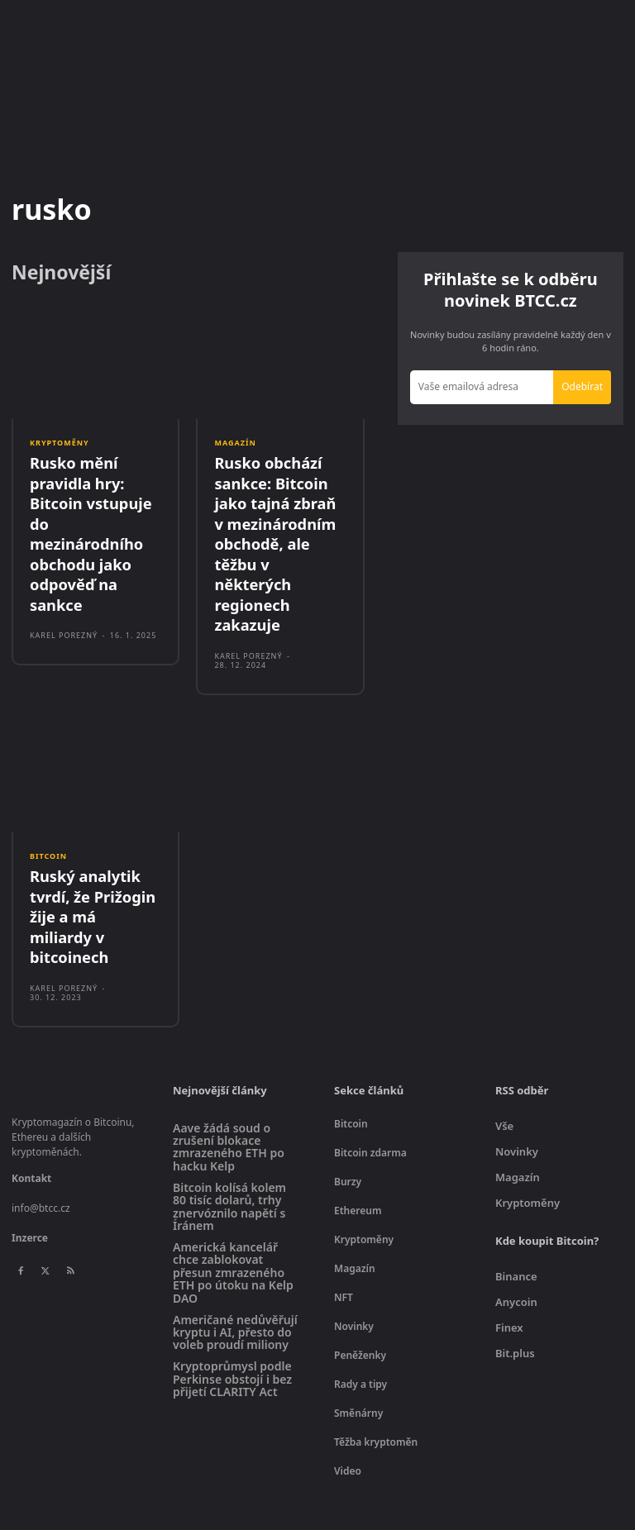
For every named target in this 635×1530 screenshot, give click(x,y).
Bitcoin (48, 819)
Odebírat (582, 386)
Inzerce (30, 1173)
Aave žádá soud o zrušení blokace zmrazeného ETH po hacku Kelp (228, 1082)
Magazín (234, 442)
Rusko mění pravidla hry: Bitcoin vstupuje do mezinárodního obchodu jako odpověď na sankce (93, 516)
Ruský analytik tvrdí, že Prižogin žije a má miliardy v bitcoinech (91, 866)
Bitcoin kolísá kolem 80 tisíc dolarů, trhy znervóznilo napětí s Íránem (229, 1142)
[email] (481, 387)
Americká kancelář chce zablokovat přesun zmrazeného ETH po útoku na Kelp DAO (233, 1208)
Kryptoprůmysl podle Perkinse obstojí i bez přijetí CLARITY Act (232, 1314)
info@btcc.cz (41, 1144)
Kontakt (31, 1114)
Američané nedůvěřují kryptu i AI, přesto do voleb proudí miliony (235, 1267)
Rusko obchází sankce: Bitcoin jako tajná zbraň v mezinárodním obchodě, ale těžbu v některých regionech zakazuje (280, 525)
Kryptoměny (59, 442)
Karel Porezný (64, 601)
